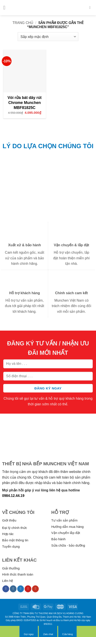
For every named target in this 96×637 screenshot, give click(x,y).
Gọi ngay (29, 631)
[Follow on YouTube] (35, 588)
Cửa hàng (67, 631)
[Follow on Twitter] (20, 588)
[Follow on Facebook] (5, 588)
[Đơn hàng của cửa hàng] (48, 36)
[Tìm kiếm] (91, 7)
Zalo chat (48, 631)
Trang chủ (22, 23)
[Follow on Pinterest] (28, 588)
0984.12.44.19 (13, 496)
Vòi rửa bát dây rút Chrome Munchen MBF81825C (25, 102)
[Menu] (5, 7)
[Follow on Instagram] (13, 588)
